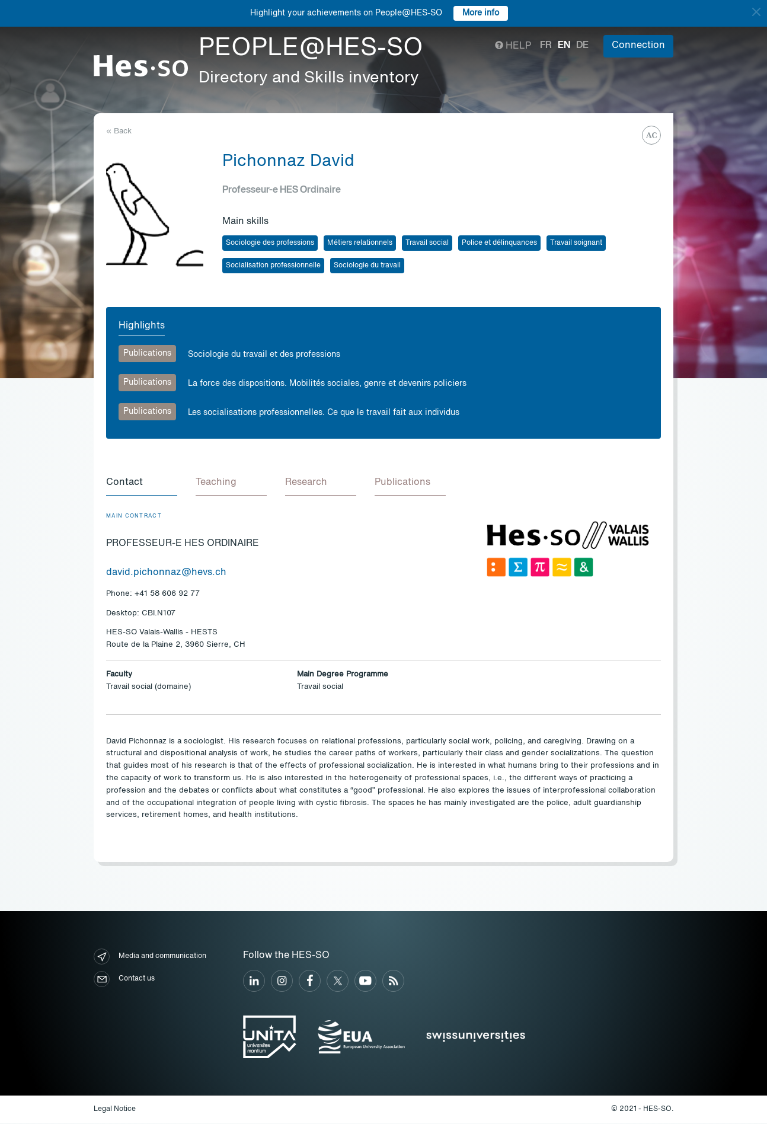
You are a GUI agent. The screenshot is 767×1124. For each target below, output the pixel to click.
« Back (119, 131)
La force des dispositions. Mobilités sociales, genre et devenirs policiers (327, 383)
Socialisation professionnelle (273, 265)
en (564, 45)
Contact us (124, 980)
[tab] (141, 483)
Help (513, 46)
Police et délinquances (499, 243)
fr (546, 45)
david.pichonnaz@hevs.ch (166, 573)
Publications (147, 353)
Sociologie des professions (270, 243)
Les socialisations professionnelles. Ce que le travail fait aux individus (323, 412)
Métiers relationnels (359, 243)
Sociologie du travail (367, 265)
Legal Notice (115, 1109)
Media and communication (150, 957)
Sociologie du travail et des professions (264, 354)
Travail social (427, 243)
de (582, 45)
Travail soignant (576, 243)
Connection (638, 45)
